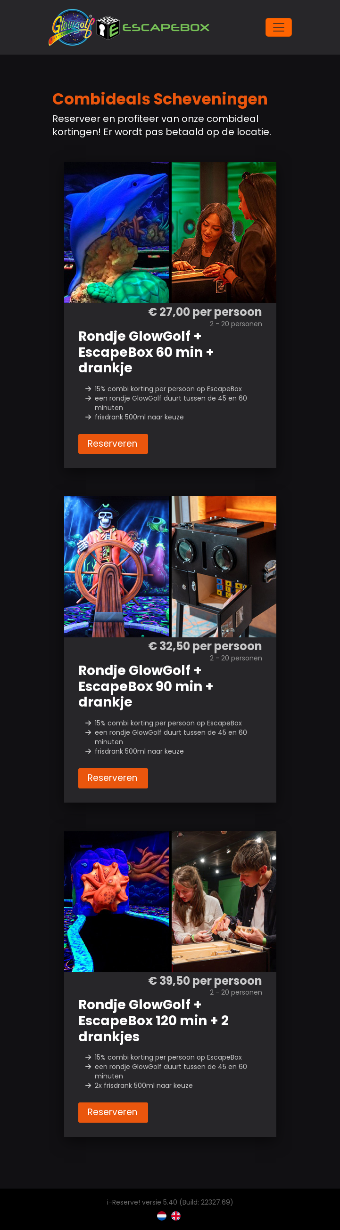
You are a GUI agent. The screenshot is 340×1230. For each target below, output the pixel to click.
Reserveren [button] (113, 443)
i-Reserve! (123, 1202)
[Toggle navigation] (278, 27)
